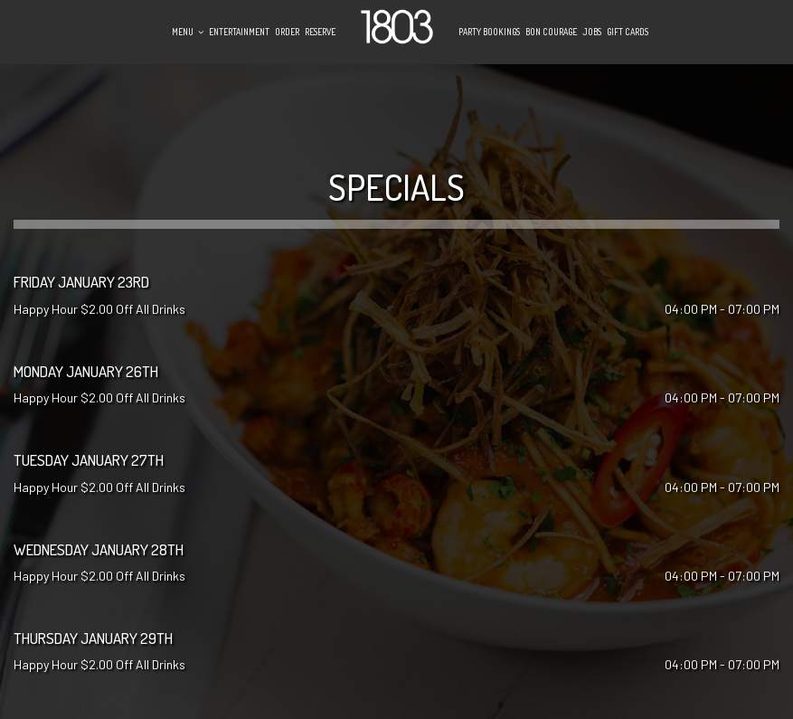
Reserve (320, 31)
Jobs (591, 31)
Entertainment (239, 31)
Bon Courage (551, 31)
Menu (187, 31)
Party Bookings (489, 31)
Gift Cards (627, 31)
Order (287, 31)
